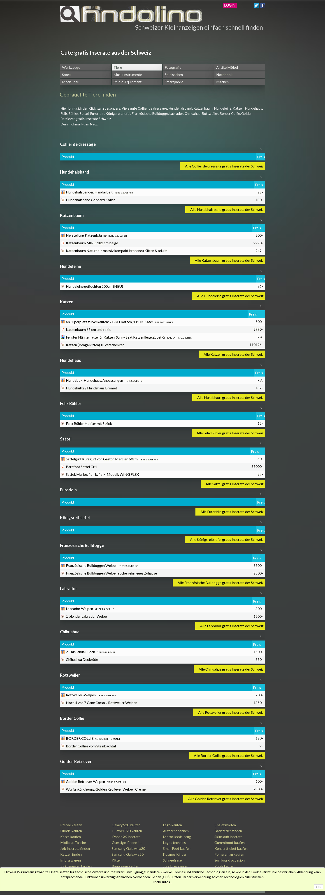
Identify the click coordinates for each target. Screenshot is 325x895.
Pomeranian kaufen (229, 854)
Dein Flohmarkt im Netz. (79, 124)
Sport (66, 74)
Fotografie (173, 67)
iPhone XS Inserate (126, 836)
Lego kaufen (172, 825)
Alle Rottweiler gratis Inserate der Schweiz (231, 712)
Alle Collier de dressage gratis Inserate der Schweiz (224, 166)
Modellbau (70, 82)
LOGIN (229, 5)
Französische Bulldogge (150, 113)
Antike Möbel (227, 67)
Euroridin (97, 113)
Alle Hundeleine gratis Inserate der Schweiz (230, 296)
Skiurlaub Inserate (228, 836)
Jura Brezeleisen (175, 866)
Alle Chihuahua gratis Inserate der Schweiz (231, 669)
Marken (222, 82)
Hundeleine (222, 108)
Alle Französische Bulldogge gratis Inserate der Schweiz (221, 582)
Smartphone (174, 82)
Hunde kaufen (71, 831)
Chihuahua (192, 113)
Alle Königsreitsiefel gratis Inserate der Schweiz (227, 539)
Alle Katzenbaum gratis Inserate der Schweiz (229, 260)
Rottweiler (210, 113)
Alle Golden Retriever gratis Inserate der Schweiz (226, 798)
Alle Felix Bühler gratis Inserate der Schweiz (230, 433)
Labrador (176, 113)
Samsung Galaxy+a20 (128, 848)
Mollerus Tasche (73, 842)
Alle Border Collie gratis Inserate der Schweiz (229, 755)
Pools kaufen (224, 866)
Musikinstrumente (128, 74)
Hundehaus (253, 108)
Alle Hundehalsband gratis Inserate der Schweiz (227, 209)
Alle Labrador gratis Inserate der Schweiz (232, 626)
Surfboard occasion (229, 860)
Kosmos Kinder (175, 854)
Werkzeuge (71, 67)
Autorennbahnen (176, 831)
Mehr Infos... (162, 882)
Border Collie (230, 113)
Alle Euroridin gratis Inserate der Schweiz (232, 511)
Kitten (116, 860)
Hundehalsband (180, 108)
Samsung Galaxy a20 (128, 854)
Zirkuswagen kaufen (76, 866)
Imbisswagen (70, 860)
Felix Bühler (69, 113)
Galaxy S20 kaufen (126, 825)
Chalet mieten (225, 825)
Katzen (238, 108)
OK (318, 887)
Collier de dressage (152, 108)
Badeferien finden (228, 831)
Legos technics (174, 842)
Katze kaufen (70, 836)
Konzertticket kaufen (231, 848)
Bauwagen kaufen (125, 866)
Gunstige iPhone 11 (127, 842)
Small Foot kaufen (176, 848)
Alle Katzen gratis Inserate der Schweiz (234, 354)
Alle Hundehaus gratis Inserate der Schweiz (230, 397)
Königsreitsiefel (118, 113)
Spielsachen (174, 74)
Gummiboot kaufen (229, 842)
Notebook (224, 74)
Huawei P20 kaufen (127, 831)
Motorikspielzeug (177, 836)
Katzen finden (71, 854)
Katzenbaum (203, 108)
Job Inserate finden (75, 848)
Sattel (84, 113)
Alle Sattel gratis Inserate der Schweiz (235, 484)
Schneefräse (172, 860)
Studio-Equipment (128, 82)
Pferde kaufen (71, 825)
